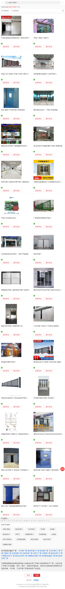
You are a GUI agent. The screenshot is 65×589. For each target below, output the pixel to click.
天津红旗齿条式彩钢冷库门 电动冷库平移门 (16, 38)
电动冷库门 (6, 534)
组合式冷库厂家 (21, 556)
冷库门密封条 (7, 539)
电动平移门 (38, 254)
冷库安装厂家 (27, 553)
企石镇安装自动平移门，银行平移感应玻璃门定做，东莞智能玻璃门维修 (27, 254)
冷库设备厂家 (17, 553)
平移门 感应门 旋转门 (41, 38)
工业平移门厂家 (55, 551)
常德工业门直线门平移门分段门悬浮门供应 (16, 74)
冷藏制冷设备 (7, 544)
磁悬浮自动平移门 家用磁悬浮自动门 (14, 146)
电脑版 (36, 580)
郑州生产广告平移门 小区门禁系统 (46, 506)
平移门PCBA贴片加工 (8, 218)
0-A (2, 520)
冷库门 (17, 534)
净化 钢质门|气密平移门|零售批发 (13, 110)
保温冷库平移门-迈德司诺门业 (11, 326)
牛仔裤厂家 (23, 551)
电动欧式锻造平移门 (8, 362)
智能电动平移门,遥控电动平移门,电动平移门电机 (18, 290)
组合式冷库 (47, 539)
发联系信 (6, 47)
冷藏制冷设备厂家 (34, 556)
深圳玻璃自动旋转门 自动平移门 (45, 74)
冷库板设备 (42, 534)
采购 (62, 469)
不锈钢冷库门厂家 (8, 556)
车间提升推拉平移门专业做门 (44, 398)
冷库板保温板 (21, 539)
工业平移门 (31, 529)
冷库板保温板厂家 (48, 556)
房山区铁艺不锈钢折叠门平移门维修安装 (48, 146)
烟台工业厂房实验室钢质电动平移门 (14, 506)
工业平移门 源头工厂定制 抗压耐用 (46, 326)
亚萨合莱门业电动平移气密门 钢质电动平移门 (17, 182)
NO (27, 520)
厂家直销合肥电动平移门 (42, 218)
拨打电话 (16, 46)
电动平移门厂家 (33, 551)
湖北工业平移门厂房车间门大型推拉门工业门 (17, 470)
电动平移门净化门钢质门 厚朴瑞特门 (47, 470)
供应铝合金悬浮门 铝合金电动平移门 (14, 398)
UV (40, 520)
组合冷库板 (34, 539)
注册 (36, 575)
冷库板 (54, 534)
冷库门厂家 (37, 553)
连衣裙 (52, 529)
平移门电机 (6, 529)
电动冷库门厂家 (57, 553)
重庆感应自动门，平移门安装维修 (46, 110)
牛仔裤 (42, 529)
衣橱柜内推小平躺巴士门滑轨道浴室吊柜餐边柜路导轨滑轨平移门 (24, 434)
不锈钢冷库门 (29, 534)
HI (16, 520)
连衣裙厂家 (44, 551)
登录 (28, 575)
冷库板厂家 (46, 553)
